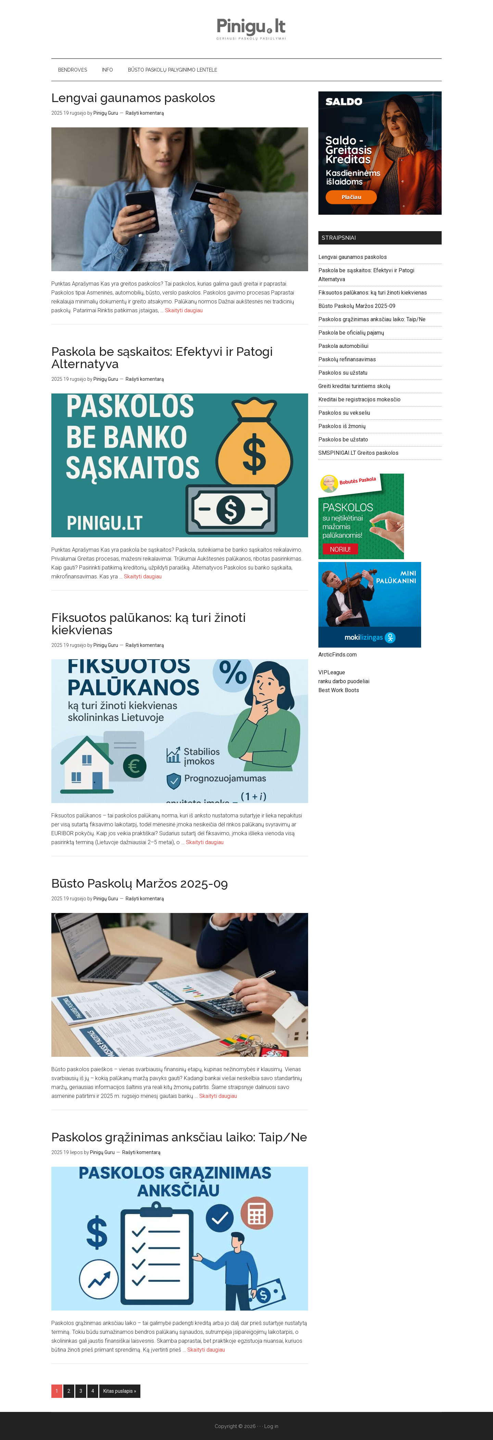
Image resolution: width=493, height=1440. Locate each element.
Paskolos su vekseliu (344, 413)
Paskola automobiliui (343, 346)
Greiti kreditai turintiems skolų (354, 386)
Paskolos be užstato (343, 439)
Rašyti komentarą (145, 113)
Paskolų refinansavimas (347, 359)
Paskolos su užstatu (342, 373)
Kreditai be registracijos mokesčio (359, 399)
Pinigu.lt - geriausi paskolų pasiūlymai (246, 29)
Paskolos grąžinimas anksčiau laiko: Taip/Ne (179, 1137)
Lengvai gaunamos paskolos (133, 97)
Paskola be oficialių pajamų (351, 332)
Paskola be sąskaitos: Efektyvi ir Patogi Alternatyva (162, 357)
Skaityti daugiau (184, 310)
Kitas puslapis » (119, 1391)
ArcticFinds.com (337, 654)
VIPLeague (331, 672)
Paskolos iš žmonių (342, 426)
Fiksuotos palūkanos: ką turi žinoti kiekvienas (148, 623)
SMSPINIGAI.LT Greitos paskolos (358, 453)
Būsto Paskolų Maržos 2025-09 (139, 883)
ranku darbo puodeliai (343, 681)
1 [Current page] (58, 1390)
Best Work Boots (338, 690)
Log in (271, 1426)
